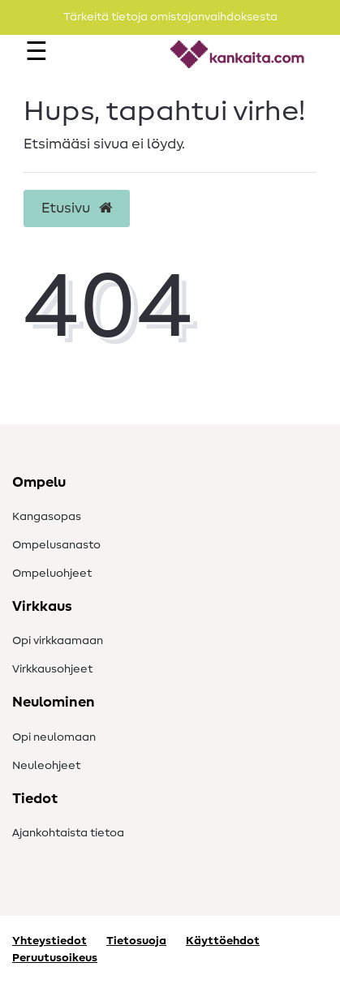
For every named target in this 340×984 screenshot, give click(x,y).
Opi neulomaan (54, 737)
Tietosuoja (136, 941)
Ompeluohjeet (52, 573)
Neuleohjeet (46, 765)
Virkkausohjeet (52, 669)
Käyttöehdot (223, 941)
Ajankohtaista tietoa (68, 833)
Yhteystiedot (49, 941)
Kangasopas (46, 516)
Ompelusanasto (56, 545)
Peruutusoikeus (54, 958)
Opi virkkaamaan (57, 641)
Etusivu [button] (76, 208)
